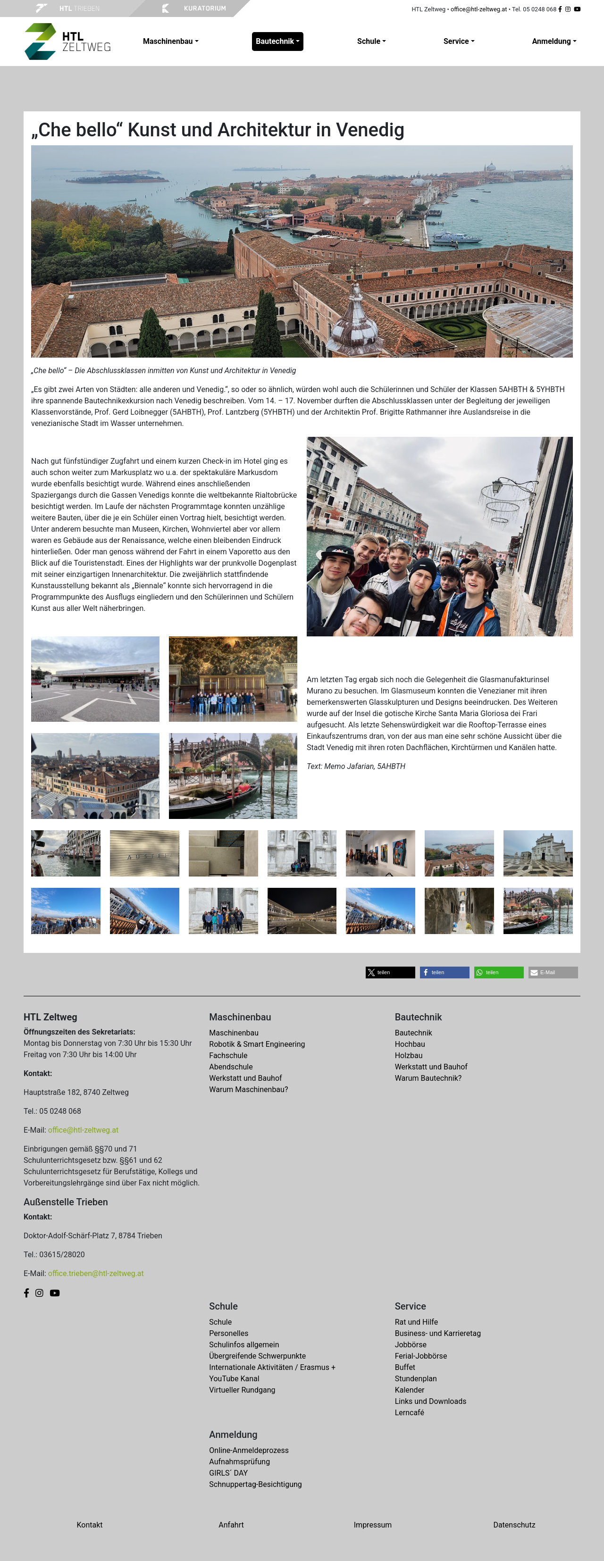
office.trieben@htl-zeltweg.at (96, 1273)
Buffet (405, 1367)
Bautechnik (413, 1032)
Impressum (373, 1524)
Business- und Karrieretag (438, 1333)
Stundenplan (416, 1378)
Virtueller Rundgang (242, 1390)
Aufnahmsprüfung (239, 1461)
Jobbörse (411, 1344)
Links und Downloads (431, 1401)
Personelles (228, 1333)
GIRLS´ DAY (228, 1473)
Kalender (410, 1390)
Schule (220, 1322)
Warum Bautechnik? (428, 1078)
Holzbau (409, 1055)
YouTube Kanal (234, 1378)
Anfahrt (230, 1524)
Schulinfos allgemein (244, 1344)
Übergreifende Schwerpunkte (257, 1356)
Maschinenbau (234, 1032)
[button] (390, 972)
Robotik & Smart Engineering (257, 1044)
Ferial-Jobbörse (421, 1356)
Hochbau (410, 1044)
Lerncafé (409, 1412)
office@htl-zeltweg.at (479, 9)
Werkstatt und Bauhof (245, 1078)
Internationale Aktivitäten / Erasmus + (272, 1367)
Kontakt (89, 1524)
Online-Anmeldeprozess (249, 1450)
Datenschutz (514, 1524)
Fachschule (228, 1055)
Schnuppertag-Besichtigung (255, 1484)
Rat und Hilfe (416, 1322)
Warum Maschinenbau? (248, 1089)
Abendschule (230, 1066)
